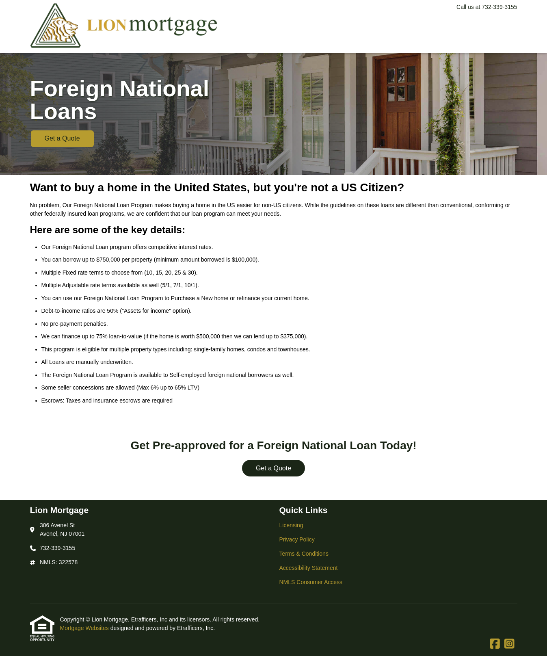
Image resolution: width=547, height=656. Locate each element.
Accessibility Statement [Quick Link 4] (308, 568)
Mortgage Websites (85, 628)
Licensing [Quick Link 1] (291, 525)
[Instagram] (509, 644)
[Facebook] (495, 644)
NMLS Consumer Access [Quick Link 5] (311, 582)
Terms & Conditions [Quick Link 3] (304, 553)
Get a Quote (62, 138)
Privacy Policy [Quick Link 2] (297, 539)
